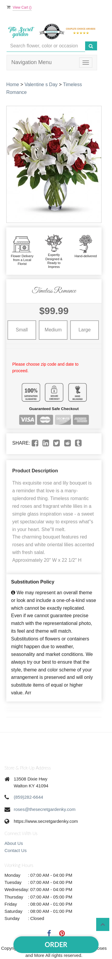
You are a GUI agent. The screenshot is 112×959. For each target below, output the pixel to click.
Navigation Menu (31, 62)
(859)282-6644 (28, 797)
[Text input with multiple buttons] (46, 46)
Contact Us (15, 850)
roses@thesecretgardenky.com (45, 809)
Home (12, 84)
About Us (13, 843)
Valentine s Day (41, 84)
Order (56, 945)
